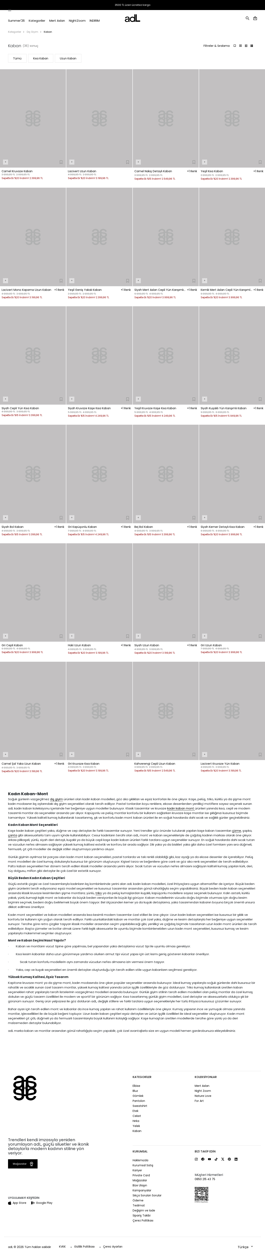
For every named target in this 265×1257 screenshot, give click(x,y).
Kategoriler (14, 32)
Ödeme (138, 1200)
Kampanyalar (142, 1190)
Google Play (41, 1203)
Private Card (141, 1175)
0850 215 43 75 (205, 1179)
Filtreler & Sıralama (217, 46)
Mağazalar (223, 5)
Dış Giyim (32, 32)
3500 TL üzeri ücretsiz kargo (132, 5)
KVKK (62, 1247)
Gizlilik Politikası (84, 1247)
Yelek (136, 1126)
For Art (199, 1101)
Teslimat (139, 1205)
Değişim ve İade (144, 1210)
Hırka (136, 1121)
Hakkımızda (140, 1160)
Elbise (136, 1086)
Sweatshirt (140, 1106)
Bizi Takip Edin (205, 1151)
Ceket (137, 1116)
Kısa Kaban (40, 58)
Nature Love (203, 1096)
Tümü (17, 58)
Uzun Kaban (68, 58)
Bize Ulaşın (140, 1185)
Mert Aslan (202, 1086)
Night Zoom (203, 1091)
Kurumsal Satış (143, 1165)
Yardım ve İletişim (245, 5)
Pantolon (139, 1101)
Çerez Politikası (143, 1220)
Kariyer (137, 1170)
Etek (135, 1111)
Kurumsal (140, 1151)
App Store (17, 1203)
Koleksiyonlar (206, 1077)
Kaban (137, 1131)
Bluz (135, 1091)
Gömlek (138, 1096)
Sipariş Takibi (198, 5)
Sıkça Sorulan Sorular (147, 1195)
